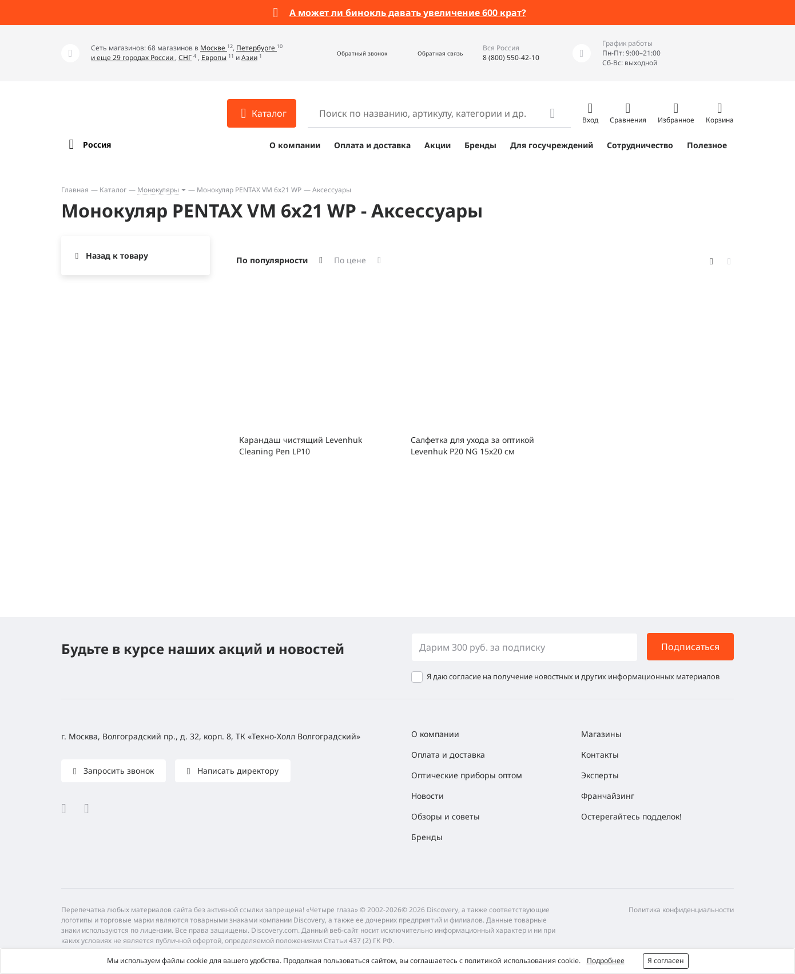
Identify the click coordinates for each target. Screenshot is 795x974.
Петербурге (256, 48)
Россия (97, 144)
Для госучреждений (551, 145)
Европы (213, 57)
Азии (249, 57)
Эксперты (600, 775)
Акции (437, 145)
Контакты (600, 754)
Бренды (480, 145)
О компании (294, 145)
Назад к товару (117, 255)
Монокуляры (158, 190)
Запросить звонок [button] (117, 770)
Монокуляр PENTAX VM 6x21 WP (249, 190)
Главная (75, 190)
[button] (349, 53)
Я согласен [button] (665, 960)
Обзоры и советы (445, 816)
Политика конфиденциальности (681, 909)
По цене (350, 260)
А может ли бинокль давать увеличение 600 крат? (407, 12)
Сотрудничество (640, 145)
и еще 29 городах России (133, 57)
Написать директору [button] (237, 770)
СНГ (185, 57)
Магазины (601, 733)
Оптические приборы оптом (466, 775)
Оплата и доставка (372, 145)
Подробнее (606, 960)
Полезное (707, 145)
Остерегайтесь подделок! (631, 816)
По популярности (272, 260)
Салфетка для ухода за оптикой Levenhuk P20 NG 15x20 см (472, 445)
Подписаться (690, 646)
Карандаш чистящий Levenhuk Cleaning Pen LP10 (300, 445)
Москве (213, 48)
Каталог (113, 190)
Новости (427, 795)
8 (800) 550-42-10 (511, 57)
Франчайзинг (607, 795)
